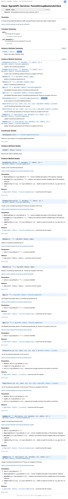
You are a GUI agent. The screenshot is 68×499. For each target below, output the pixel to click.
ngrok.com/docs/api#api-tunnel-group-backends (15, 24)
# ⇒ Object (9, 52)
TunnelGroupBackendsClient (30, 137)
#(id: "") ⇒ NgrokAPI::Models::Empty (18, 77)
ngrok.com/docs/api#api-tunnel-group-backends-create (17, 173)
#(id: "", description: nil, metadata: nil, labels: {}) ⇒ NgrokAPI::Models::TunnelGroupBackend (25, 117)
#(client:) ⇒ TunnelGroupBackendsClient (21, 99)
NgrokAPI (9, 1)
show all (47, 9)
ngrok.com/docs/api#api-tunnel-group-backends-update (17, 426)
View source (4, 143)
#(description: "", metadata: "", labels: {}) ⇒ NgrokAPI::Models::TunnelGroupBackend (21, 64)
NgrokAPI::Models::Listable (48, 352)
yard (40, 496)
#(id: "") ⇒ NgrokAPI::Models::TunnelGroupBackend (22, 88)
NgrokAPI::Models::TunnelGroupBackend (16, 166)
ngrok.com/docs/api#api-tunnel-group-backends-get (16, 304)
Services (15, 1)
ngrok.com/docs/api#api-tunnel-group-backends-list (16, 359)
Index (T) (3, 1)
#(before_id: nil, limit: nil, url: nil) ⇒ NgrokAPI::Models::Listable (30, 105)
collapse (64, 29)
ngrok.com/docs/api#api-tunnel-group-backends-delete (17, 248)
